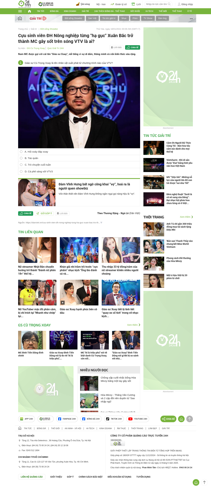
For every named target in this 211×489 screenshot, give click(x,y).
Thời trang (153, 217)
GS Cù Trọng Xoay (36, 48)
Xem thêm (132, 325)
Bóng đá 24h (91, 418)
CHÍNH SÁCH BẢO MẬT (91, 476)
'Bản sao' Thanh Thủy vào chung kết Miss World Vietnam (179, 244)
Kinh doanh (70, 11)
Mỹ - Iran (101, 4)
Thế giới (163, 11)
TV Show (148, 18)
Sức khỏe (135, 11)
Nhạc (123, 18)
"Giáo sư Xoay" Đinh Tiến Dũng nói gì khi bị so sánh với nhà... (125, 355)
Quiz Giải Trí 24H (55, 48)
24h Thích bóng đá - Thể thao (109, 11)
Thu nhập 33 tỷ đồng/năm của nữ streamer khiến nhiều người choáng (120, 270)
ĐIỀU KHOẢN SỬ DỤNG (119, 476)
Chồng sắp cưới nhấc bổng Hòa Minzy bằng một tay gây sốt (118, 379)
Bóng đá (54, 11)
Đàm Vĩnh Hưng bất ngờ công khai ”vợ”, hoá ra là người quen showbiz (94, 186)
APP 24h (26, 418)
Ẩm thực (121, 428)
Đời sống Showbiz (73, 18)
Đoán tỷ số (119, 4)
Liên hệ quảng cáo (32, 476)
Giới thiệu (56, 476)
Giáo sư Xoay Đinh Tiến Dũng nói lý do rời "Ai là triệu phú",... (61, 355)
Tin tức (40, 11)
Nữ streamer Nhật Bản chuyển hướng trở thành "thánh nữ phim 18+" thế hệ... (37, 270)
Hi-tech (149, 11)
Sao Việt (92, 18)
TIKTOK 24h (114, 418)
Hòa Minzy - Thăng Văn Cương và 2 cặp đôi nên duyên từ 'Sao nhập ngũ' (118, 398)
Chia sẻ (134, 47)
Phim (135, 18)
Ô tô (189, 11)
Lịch (136, 4)
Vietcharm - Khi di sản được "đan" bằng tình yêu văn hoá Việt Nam (179, 163)
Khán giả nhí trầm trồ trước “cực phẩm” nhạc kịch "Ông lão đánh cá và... (79, 270)
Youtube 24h (137, 418)
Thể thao (177, 11)
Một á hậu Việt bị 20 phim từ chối (176, 277)
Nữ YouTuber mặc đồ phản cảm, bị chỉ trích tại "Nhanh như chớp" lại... (37, 313)
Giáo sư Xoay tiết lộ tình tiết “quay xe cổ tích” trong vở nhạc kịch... (120, 313)
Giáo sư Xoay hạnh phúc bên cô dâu (78, 311)
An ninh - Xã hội (73, 428)
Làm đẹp (152, 428)
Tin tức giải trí (108, 18)
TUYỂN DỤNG (143, 476)
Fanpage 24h (67, 418)
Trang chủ (23, 29)
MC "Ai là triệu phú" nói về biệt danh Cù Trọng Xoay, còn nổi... (94, 355)
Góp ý (70, 476)
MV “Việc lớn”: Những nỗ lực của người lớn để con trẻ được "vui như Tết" (179, 180)
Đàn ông (162, 18)
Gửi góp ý (44, 213)
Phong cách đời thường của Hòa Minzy (178, 259)
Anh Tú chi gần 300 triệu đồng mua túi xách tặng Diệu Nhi (179, 226)
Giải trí (85, 11)
